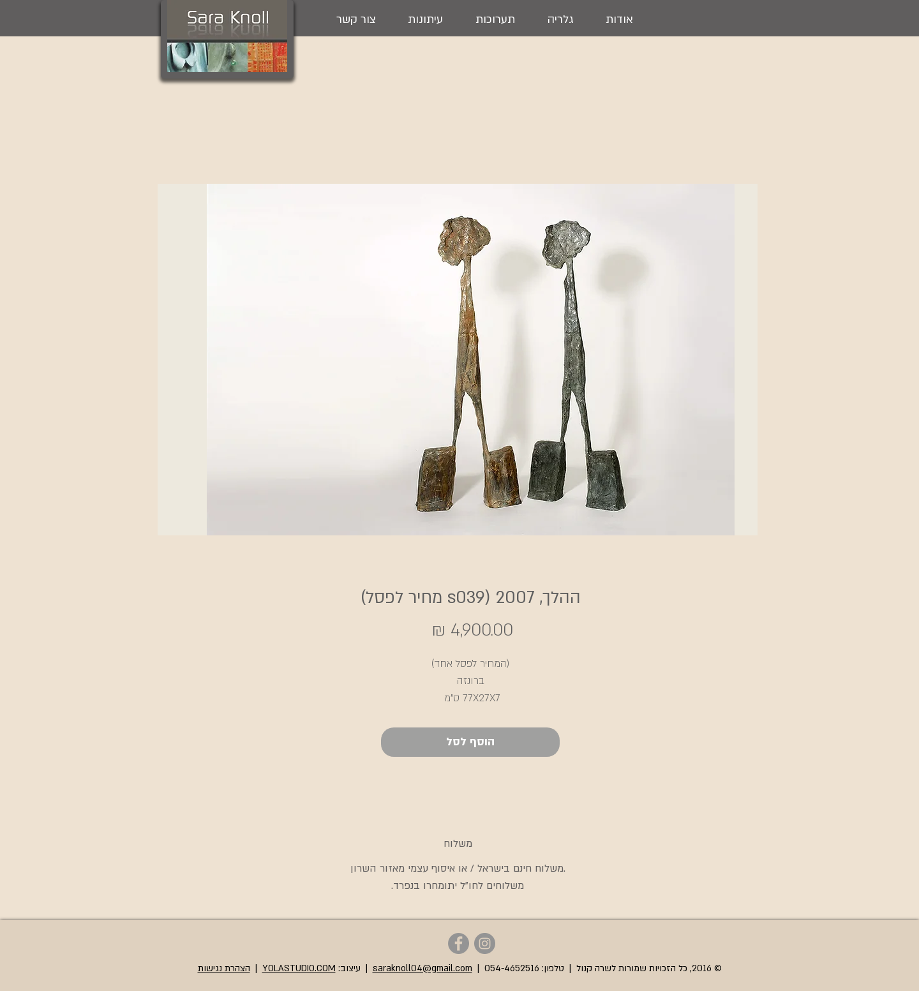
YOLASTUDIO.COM (299, 968)
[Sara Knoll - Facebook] (458, 943)
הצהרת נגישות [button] (224, 968)
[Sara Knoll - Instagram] (484, 943)
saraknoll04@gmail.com (422, 968)
